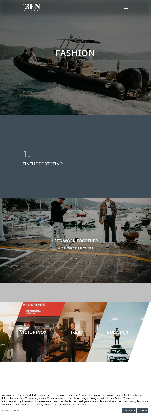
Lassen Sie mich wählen (13, 410)
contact (75, 258)
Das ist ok (142, 410)
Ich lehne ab (129, 410)
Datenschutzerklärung (76, 404)
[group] (33, 332)
